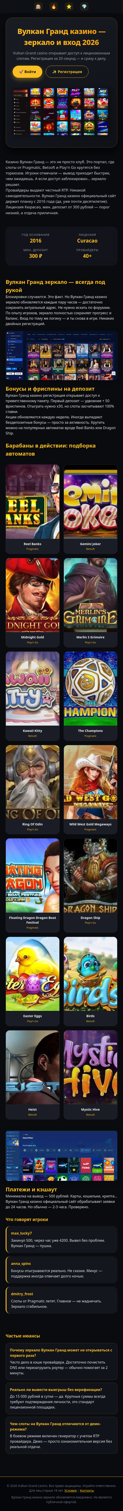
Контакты (87, 1490)
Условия (71, 1490)
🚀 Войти (27, 71)
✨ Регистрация (67, 71)
